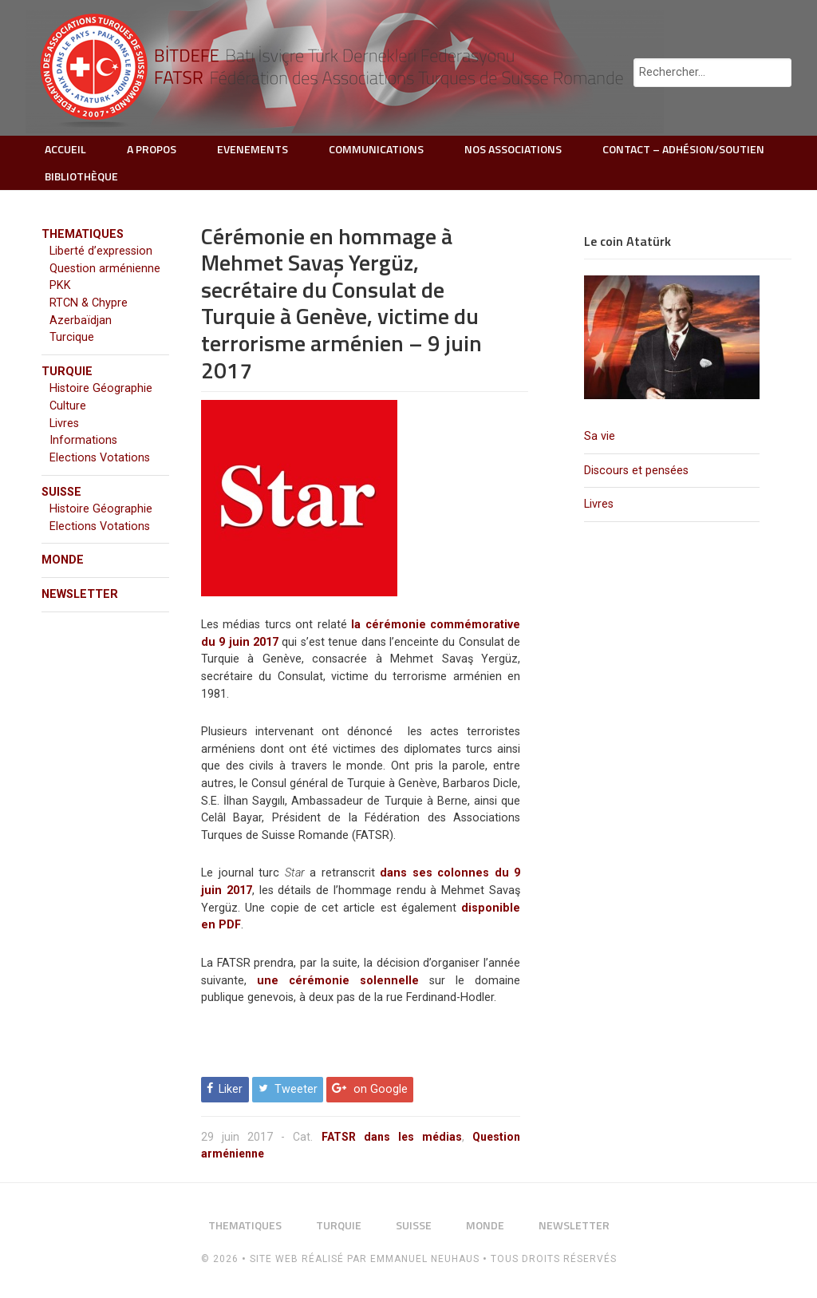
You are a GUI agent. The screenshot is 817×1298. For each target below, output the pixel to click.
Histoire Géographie (100, 388)
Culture (67, 406)
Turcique (71, 337)
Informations (83, 440)
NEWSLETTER (79, 594)
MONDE (62, 560)
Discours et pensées (636, 470)
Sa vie (599, 436)
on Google (380, 1089)
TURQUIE (67, 371)
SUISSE (61, 492)
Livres (599, 504)
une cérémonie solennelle (338, 980)
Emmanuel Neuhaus (425, 1258)
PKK (60, 285)
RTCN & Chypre (88, 303)
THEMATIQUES (82, 234)
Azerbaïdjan (80, 320)
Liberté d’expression (100, 251)
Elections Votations (99, 458)
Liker (231, 1089)
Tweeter (296, 1089)
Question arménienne (104, 268)
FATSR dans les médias (392, 1136)
